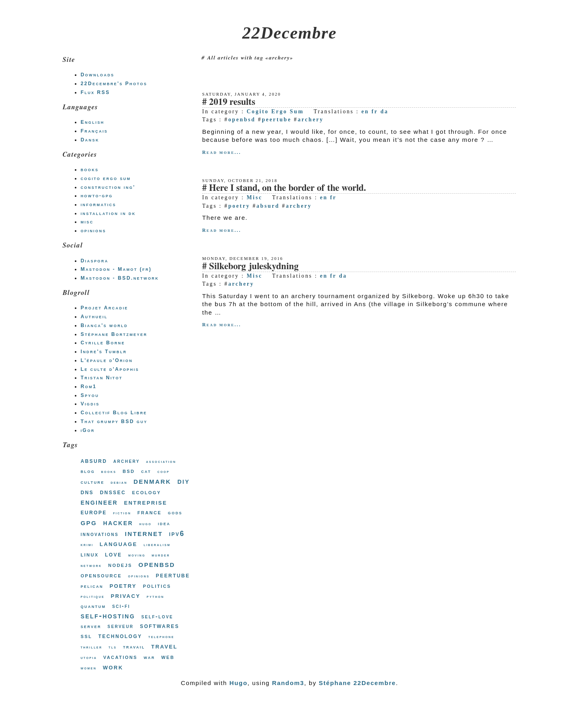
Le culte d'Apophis (109, 369)
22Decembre (289, 32)
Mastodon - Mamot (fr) (116, 269)
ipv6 (177, 534)
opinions (93, 230)
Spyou (89, 395)
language (119, 544)
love (113, 554)
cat (146, 471)
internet (144, 533)
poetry (239, 206)
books (89, 169)
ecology (146, 491)
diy (183, 481)
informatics (98, 204)
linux (89, 554)
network (91, 565)
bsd (129, 470)
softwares (159, 626)
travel (164, 646)
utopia (88, 657)
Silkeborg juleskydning (254, 266)
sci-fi (121, 606)
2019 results (232, 102)
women (88, 668)
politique (92, 596)
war (149, 657)
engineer (99, 501)
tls (113, 647)
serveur (120, 626)
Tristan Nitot (101, 378)
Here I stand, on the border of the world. (287, 188)
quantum (93, 606)
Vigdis (89, 404)
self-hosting (107, 615)
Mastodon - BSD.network (119, 278)
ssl (86, 635)
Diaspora (94, 261)
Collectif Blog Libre (113, 412)
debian (119, 482)
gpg (88, 522)
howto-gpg (96, 195)
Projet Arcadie (104, 308)
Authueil (93, 316)
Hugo (239, 682)
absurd (268, 206)
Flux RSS (95, 92)
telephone (161, 636)
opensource (101, 575)
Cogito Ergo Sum (275, 111)
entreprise (145, 502)
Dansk (89, 140)
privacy (125, 595)
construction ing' (107, 187)
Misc (254, 197)
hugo (145, 524)
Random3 (288, 682)
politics (157, 585)
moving (137, 555)
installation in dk (108, 213)
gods (175, 512)
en (365, 111)
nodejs (120, 564)
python (155, 596)
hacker (118, 522)
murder (161, 555)
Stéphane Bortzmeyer (113, 334)
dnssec (113, 492)
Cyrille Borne (102, 343)
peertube (277, 120)
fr (375, 111)
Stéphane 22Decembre (357, 682)
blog (87, 471)
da (384, 111)
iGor (87, 430)
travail (134, 647)
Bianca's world (104, 325)
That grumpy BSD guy (113, 421)
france (150, 512)
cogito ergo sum (105, 178)
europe (93, 512)
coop (163, 471)
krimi (86, 544)
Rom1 (88, 386)
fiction (122, 513)
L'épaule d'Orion (106, 360)
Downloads (97, 75)
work (113, 667)
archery (310, 120)
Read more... (221, 152)
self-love (157, 616)
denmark (152, 481)
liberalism (157, 544)
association (161, 461)
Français (94, 131)
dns (87, 492)
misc (86, 222)
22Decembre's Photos (113, 83)
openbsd (242, 120)
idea (164, 523)
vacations (120, 656)
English (92, 122)
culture (92, 482)
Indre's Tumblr (103, 351)
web (168, 656)
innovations (99, 534)
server (90, 626)
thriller (91, 647)
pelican (91, 586)
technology (120, 636)
